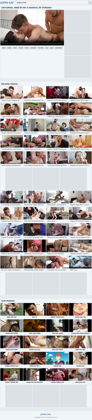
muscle (21, 48)
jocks (51, 48)
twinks (9, 48)
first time (41, 48)
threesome (58, 48)
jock (47, 48)
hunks (27, 48)
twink (3, 48)
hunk (14, 48)
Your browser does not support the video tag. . (32, 27)
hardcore (33, 48)
